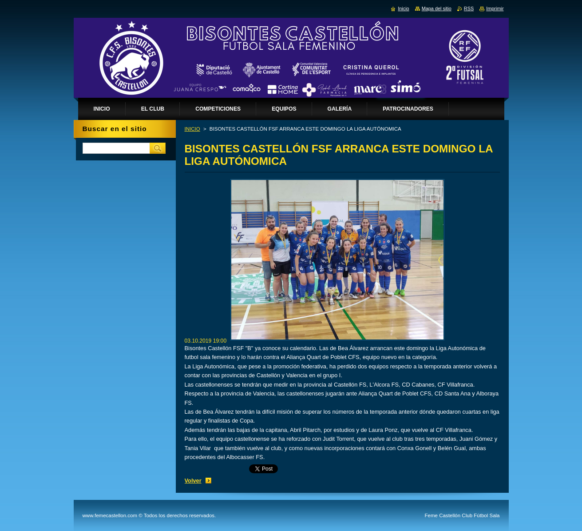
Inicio (403, 8)
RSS (469, 8)
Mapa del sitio (436, 8)
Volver (193, 480)
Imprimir (494, 8)
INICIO (192, 129)
